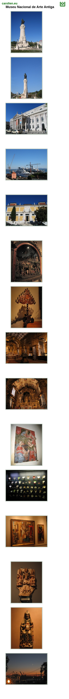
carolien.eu (9, 3)
